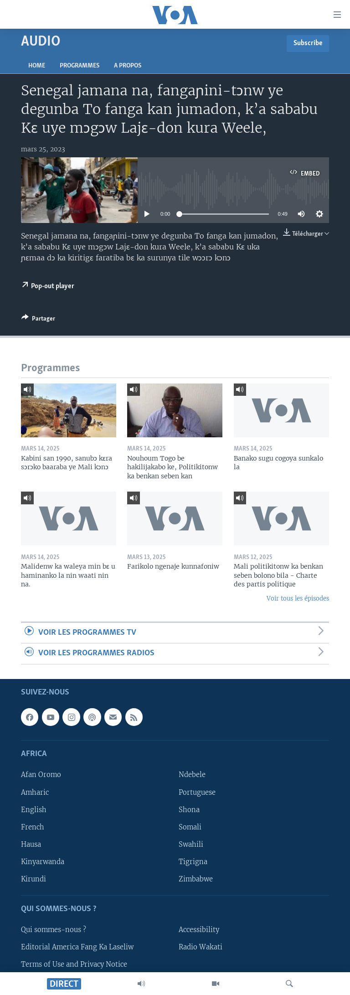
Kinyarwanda (42, 861)
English (33, 809)
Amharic (35, 792)
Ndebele (192, 775)
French (32, 827)
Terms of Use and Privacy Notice (74, 964)
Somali (190, 827)
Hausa (31, 844)
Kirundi (33, 879)
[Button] (38, 320)
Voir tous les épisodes (298, 598)
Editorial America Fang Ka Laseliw (77, 947)
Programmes (79, 65)
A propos (127, 65)
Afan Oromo (41, 775)
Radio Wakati (200, 947)
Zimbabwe (196, 879)
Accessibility (199, 930)
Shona (189, 809)
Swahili (191, 844)
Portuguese (197, 792)
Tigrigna (193, 861)
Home (36, 65)
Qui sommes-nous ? (53, 930)
